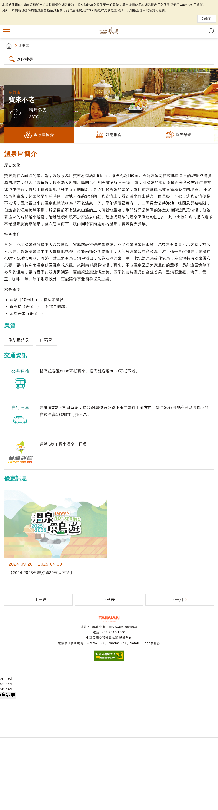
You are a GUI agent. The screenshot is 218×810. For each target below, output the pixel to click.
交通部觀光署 (109, 619)
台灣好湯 (109, 31)
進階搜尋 (25, 59)
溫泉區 (23, 46)
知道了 (206, 18)
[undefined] (10, 695)
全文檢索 (211, 31)
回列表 (109, 599)
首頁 (9, 46)
